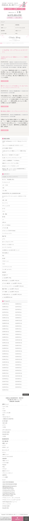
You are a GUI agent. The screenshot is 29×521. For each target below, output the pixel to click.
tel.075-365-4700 (14, 15)
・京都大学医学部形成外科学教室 (9, 484)
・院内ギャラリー (5, 470)
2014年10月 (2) (18, 342)
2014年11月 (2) (5, 342)
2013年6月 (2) (5, 353)
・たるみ (3, 410)
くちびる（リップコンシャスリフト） (10, 176)
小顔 (3, 187)
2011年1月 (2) (5, 389)
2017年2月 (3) (5, 315)
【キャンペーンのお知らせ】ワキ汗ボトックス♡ (12, 145)
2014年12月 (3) (18, 340)
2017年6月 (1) (5, 309)
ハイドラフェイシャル (7, 266)
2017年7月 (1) (18, 306)
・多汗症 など (5, 447)
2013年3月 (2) (5, 356)
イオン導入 (4, 190)
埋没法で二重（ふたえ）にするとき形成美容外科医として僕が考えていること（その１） (14, 169)
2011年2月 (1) (18, 387)
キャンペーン (5, 203)
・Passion (3, 464)
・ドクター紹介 (5, 462)
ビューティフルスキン (7, 247)
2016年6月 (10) (5, 323)
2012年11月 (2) (18, 359)
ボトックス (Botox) (12, 67)
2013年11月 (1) (5, 351)
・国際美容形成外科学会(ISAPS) (14, 488)
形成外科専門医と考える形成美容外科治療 (11, 193)
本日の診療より (5, 252)
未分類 (3, 258)
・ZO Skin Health (5, 432)
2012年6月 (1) (18, 364)
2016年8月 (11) (5, 320)
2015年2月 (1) (18, 337)
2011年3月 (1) (5, 387)
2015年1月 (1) (5, 340)
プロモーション (5, 261)
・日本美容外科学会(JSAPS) (8, 490)
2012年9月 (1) (18, 362)
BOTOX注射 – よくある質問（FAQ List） (11, 280)
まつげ (3, 208)
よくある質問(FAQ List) (7, 297)
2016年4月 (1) (5, 326)
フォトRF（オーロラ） (7, 269)
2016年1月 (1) (18, 328)
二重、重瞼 (19, 67)
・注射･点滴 (4, 423)
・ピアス (3, 425)
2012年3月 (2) (5, 370)
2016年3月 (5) (18, 326)
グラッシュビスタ (6, 205)
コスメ (3, 211)
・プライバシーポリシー (7, 473)
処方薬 (3, 216)
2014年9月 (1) (5, 345)
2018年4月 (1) (18, 303)
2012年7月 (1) (5, 364)
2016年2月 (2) (5, 328)
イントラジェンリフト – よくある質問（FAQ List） (13, 286)
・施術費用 (4, 458)
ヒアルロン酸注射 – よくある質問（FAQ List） (12, 283)
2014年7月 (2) (18, 345)
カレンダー (18, 17)
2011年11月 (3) (5, 376)
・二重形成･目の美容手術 (7, 418)
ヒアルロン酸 (5, 67)
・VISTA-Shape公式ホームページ (9, 501)
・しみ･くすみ (4, 406)
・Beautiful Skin (5, 434)
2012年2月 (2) (18, 370)
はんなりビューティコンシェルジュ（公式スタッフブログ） (14, 197)
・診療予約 (4, 475)
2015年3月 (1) (5, 337)
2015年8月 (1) (18, 331)
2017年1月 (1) (18, 315)
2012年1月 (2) (5, 373)
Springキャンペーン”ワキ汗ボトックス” (10, 166)
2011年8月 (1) (18, 378)
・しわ (3, 408)
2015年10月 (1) (5, 331)
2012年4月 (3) (18, 367)
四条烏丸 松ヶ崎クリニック (14, 514)
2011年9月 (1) (5, 378)
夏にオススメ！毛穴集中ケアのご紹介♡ (10, 154)
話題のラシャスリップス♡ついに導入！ (10, 163)
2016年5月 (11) (18, 323)
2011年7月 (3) (5, 381)
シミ (3, 219)
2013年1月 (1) (5, 359)
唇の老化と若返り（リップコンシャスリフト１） (14, 111)
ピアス (3, 239)
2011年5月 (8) (5, 384)
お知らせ (4, 222)
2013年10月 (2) (18, 351)
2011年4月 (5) (18, 384)
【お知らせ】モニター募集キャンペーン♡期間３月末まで (14, 151)
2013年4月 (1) (18, 353)
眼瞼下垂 (24, 67)
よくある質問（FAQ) (6, 277)
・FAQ (3, 466)
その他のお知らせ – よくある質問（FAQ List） (12, 294)
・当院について (5, 460)
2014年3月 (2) (18, 348)
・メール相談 (4, 477)
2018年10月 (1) (5, 303)
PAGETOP (26, 394)
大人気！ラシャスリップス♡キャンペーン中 (11, 157)
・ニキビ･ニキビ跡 (5, 412)
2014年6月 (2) (5, 348)
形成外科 (4, 272)
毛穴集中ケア (5, 275)
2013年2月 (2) (18, 356)
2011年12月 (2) (18, 373)
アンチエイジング (9, 65)
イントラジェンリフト (18, 65)
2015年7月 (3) (5, 334)
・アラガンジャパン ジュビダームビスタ (10, 499)
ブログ (3, 263)
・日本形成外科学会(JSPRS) (14, 494)
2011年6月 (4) (18, 381)
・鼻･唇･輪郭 (4, 421)
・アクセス (4, 468)
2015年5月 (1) (18, 334)
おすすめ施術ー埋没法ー (7, 148)
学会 (3, 255)
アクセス (10, 17)
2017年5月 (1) (18, 309)
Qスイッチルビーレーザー (7, 241)
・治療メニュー (5, 454)
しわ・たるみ (6, 63)
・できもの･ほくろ (5, 416)
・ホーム (3, 452)
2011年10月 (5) (18, 376)
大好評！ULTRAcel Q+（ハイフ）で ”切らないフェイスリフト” (14, 142)
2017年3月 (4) (18, 312)
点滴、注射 (4, 200)
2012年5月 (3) (5, 367)
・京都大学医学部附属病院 (7, 482)
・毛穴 (3, 414)
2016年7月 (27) (18, 320)
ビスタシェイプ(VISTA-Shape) (8, 230)
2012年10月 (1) (5, 362)
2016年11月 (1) (5, 317)
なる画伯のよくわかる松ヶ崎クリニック (10, 250)
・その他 (3, 427)
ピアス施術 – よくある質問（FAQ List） (10, 291)
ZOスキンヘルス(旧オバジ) (8, 244)
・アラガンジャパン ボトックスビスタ (10, 497)
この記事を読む (4, 106)
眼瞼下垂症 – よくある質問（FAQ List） (10, 288)
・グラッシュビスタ (6, 503)
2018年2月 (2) (5, 306)
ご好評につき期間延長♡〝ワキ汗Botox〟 (11, 160)
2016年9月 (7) (18, 317)
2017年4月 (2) (5, 312)
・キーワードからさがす (7, 456)
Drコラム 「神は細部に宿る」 (15, 114)
